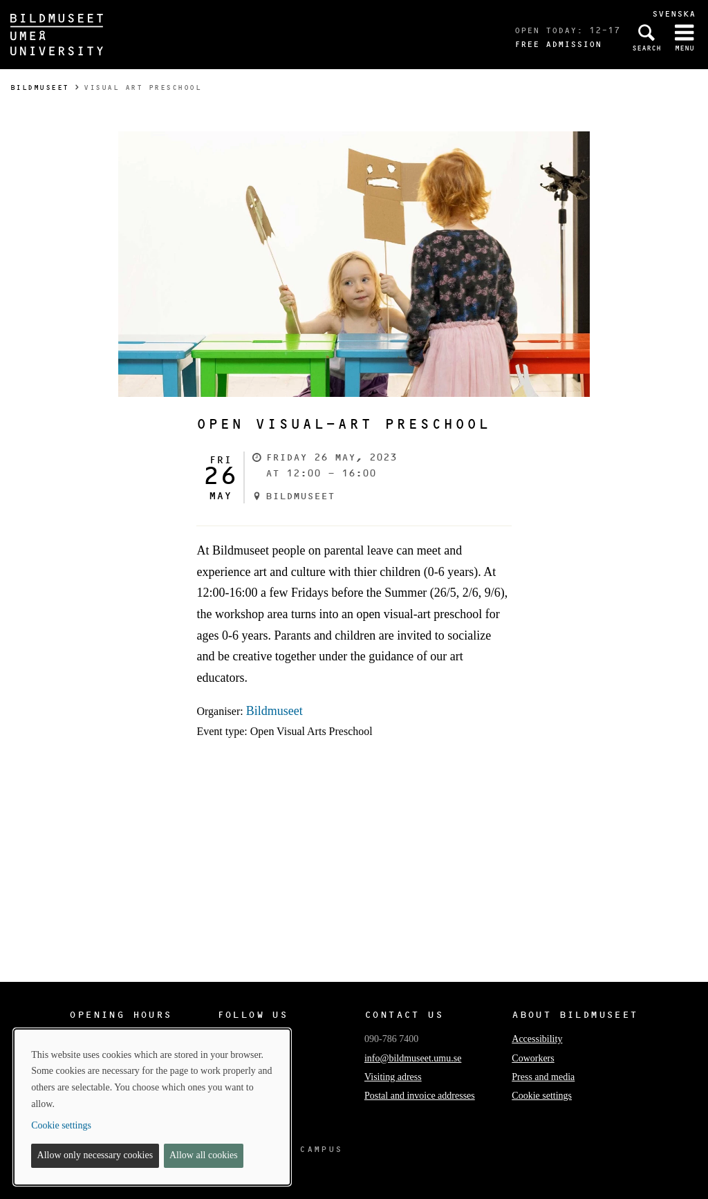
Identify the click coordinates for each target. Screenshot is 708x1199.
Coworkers (533, 1058)
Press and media (543, 1077)
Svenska (674, 13)
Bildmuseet (39, 87)
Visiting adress (393, 1077)
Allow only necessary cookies (95, 1155)
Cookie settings (542, 1095)
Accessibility (537, 1039)
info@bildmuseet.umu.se (412, 1058)
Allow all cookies (203, 1155)
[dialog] (152, 1107)
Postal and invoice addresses (419, 1095)
